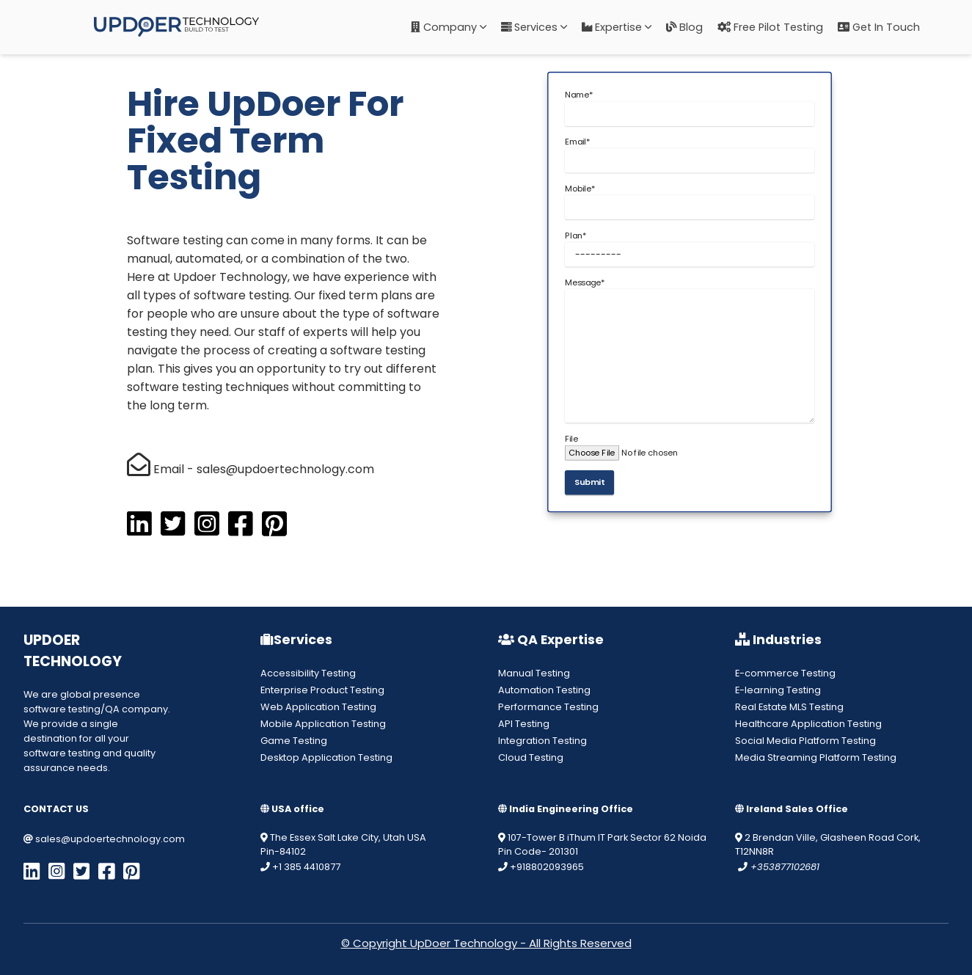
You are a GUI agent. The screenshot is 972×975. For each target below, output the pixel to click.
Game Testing (293, 740)
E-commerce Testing (785, 673)
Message (584, 282)
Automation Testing (544, 690)
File (570, 439)
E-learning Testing (778, 690)
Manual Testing (534, 673)
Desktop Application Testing (326, 757)
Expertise (616, 27)
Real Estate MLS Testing (789, 707)
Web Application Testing (318, 707)
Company (448, 27)
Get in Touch (879, 27)
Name (578, 95)
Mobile (579, 188)
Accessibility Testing (308, 673)
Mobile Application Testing (323, 723)
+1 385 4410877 (300, 867)
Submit (589, 483)
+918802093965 (541, 867)
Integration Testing (542, 740)
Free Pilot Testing (770, 27)
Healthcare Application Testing (808, 723)
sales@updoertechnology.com (104, 839)
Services (534, 27)
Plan (574, 235)
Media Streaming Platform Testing (815, 757)
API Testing (523, 723)
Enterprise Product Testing (322, 690)
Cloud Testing (530, 757)
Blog (684, 27)
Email (577, 141)
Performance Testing (548, 707)
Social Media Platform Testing (805, 740)
